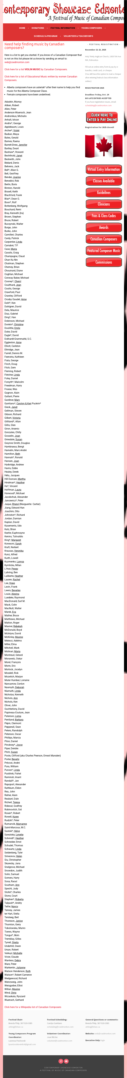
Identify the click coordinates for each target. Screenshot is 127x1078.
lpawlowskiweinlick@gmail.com (22, 1044)
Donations (38, 27)
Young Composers (91, 27)
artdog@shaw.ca (16, 1026)
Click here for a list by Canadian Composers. (35, 69)
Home (22, 27)
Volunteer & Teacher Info (78, 36)
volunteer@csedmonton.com (59, 1040)
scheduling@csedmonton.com (98, 105)
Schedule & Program (45, 36)
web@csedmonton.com (16, 62)
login (103, 1040)
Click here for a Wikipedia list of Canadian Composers (32, 1007)
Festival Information (63, 27)
